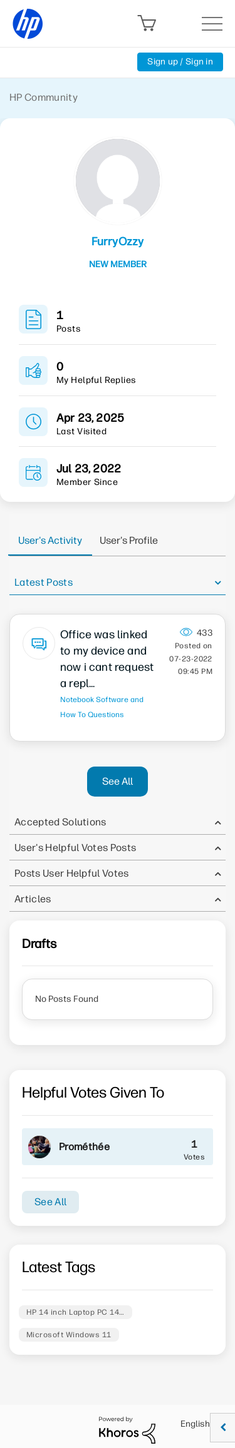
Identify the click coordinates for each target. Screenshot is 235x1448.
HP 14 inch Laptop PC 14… (75, 1312)
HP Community (43, 97)
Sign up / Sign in (180, 61)
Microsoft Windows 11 (69, 1334)
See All (117, 781)
